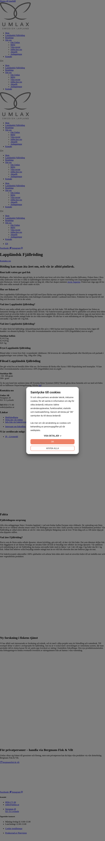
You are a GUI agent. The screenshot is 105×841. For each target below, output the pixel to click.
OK (52, 441)
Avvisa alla (52, 448)
